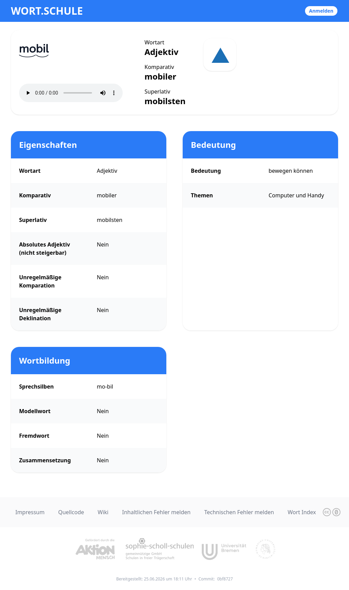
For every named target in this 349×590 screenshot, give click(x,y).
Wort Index (302, 512)
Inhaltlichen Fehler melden (156, 512)
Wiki (103, 512)
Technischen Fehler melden (239, 512)
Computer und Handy (296, 195)
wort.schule (47, 11)
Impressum (30, 512)
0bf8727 (225, 579)
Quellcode (71, 512)
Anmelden (321, 11)
